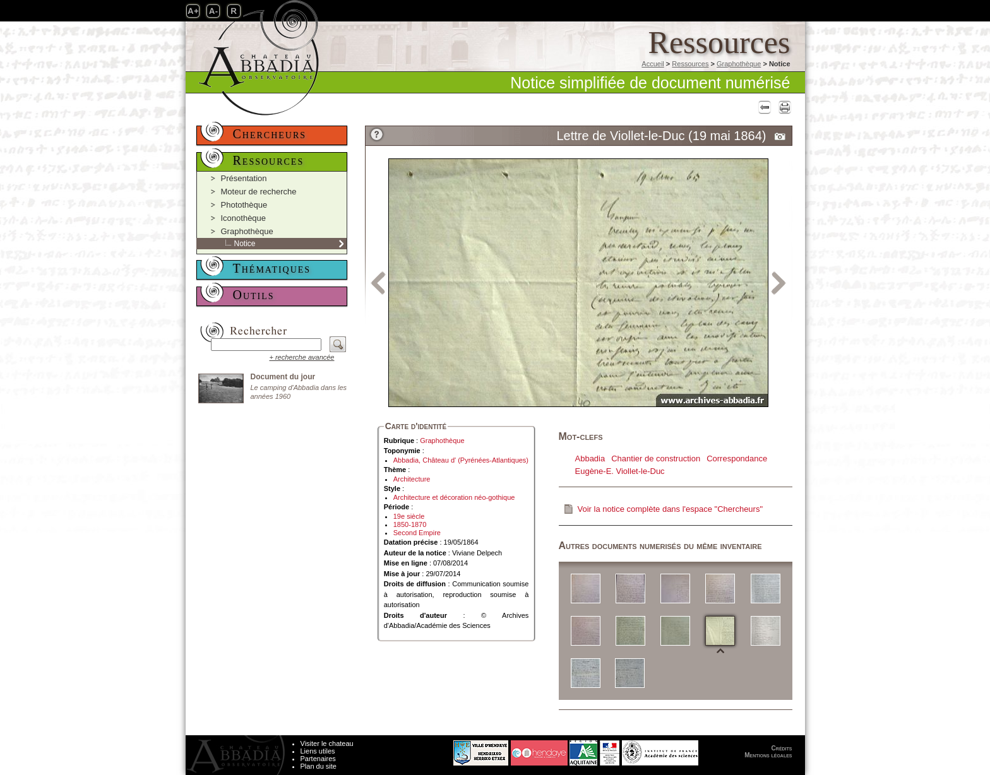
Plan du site (319, 766)
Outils (254, 295)
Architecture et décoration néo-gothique (454, 497)
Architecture (412, 479)
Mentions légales (768, 755)
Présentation (244, 178)
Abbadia (590, 458)
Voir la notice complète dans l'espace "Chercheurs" (670, 509)
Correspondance (737, 458)
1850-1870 (410, 524)
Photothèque (244, 205)
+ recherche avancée (301, 357)
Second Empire (417, 532)
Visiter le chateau (327, 743)
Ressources (690, 64)
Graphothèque (739, 64)
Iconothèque (243, 218)
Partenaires (318, 758)
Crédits (782, 748)
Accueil (652, 64)
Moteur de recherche (259, 191)
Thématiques (272, 268)
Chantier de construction (655, 458)
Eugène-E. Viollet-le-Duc (620, 471)
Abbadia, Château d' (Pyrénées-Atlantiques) (460, 460)
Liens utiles (318, 751)
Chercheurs (270, 134)
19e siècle (409, 516)
